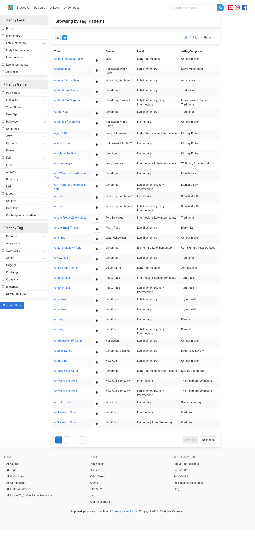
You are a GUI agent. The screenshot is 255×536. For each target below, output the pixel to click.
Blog (176, 489)
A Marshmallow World (67, 247)
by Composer (72, 7)
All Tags (11, 470)
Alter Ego (59, 237)
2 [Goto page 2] (67, 440)
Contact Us (180, 470)
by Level (55, 7)
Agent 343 (60, 133)
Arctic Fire (60, 360)
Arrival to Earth (63, 402)
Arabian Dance (63, 350)
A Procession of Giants (68, 340)
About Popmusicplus (187, 463)
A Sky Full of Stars (65, 412)
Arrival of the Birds (65, 380)
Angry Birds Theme (66, 267)
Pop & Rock (97, 463)
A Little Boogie (63, 163)
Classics (95, 470)
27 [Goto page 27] (82, 440)
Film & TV (96, 489)
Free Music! (181, 476)
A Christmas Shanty (66, 90)
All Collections (15, 476)
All (185, 37)
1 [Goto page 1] (59, 440)
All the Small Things (66, 227)
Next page (208, 440)
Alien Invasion (62, 143)
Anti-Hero (60, 299)
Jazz (93, 495)
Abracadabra (62, 69)
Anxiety (58, 319)
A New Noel (61, 257)
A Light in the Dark (65, 153)
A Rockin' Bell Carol (66, 370)
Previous (190, 440)
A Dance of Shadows (67, 121)
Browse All (23, 7)
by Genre (39, 7)
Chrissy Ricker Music (125, 511)
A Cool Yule (61, 111)
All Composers (15, 482)
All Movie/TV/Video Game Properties (29, 495)
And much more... (101, 501)
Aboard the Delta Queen (68, 58)
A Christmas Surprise (67, 100)
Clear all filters (12, 305)
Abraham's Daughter (66, 80)
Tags (196, 37)
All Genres (12, 463)
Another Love (62, 277)
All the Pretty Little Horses (70, 217)
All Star (58, 196)
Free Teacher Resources (189, 482)
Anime (94, 482)
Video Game (97, 476)
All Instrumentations (19, 489)
